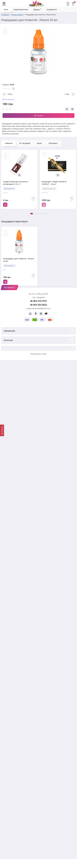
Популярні (53, 143)
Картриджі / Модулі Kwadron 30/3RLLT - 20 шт (54, 182)
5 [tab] (43, 213)
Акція (39, 143)
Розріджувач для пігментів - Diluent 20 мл (18, 259)
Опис (6, 9)
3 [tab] (38, 213)
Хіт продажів (24, 143)
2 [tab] (35, 213)
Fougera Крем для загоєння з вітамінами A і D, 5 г (15, 182)
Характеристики (21, 9)
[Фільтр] (2, 430)
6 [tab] (46, 213)
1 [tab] (31, 213)
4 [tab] (40, 213)
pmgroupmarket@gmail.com (38, 308)
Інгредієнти (52, 9)
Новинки (8, 143)
